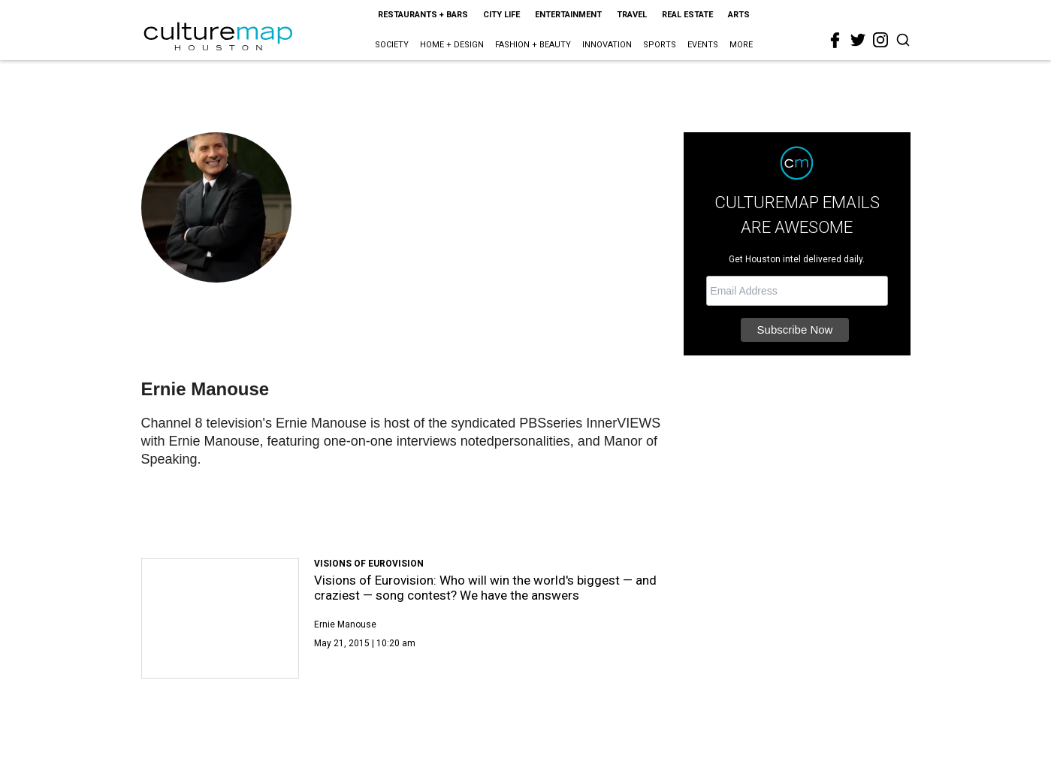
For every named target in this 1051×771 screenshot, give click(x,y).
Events (702, 45)
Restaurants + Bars (423, 15)
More (741, 45)
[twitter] (857, 40)
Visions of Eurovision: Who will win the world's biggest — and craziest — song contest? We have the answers (485, 588)
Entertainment (568, 15)
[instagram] (880, 40)
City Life (501, 15)
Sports (659, 45)
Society (392, 45)
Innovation (607, 45)
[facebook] (835, 40)
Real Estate (687, 15)
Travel (632, 15)
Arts (739, 15)
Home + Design (452, 45)
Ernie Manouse (345, 624)
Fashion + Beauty (533, 45)
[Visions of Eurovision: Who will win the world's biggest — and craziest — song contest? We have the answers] (220, 618)
